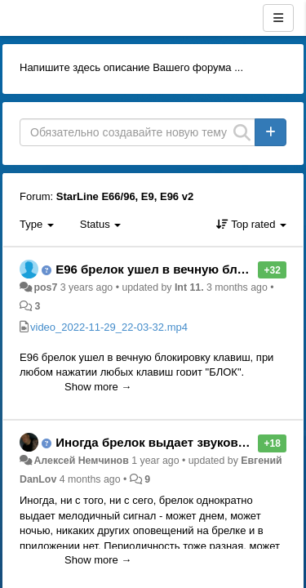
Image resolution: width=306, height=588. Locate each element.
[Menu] (278, 18)
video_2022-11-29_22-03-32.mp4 (109, 327)
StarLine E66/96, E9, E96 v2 (124, 196)
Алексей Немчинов (80, 460)
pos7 (45, 287)
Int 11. (189, 287)
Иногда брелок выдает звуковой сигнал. (178, 442)
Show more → (97, 387)
